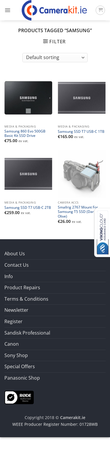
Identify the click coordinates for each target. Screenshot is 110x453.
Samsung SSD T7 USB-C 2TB (27, 207)
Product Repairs (22, 287)
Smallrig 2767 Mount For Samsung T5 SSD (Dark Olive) (78, 211)
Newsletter (16, 310)
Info (8, 276)
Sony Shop (16, 355)
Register (13, 321)
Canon (11, 344)
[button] (7, 10)
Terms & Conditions (26, 299)
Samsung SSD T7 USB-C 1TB (81, 131)
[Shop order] (55, 57)
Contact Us (16, 265)
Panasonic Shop (22, 378)
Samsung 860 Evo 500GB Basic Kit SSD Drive (24, 133)
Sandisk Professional (27, 333)
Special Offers (19, 366)
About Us (14, 253)
